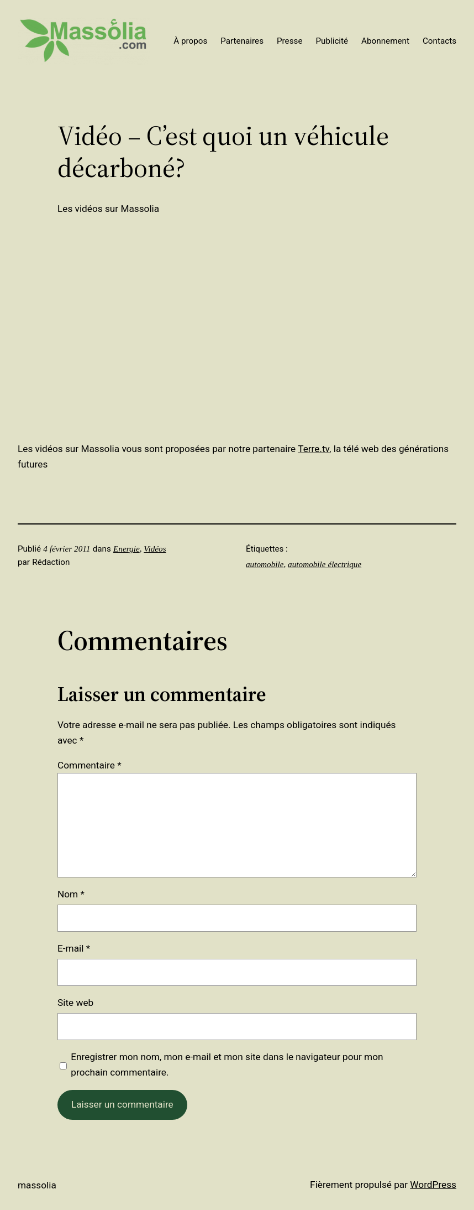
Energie (126, 548)
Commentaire (89, 765)
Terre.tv (313, 448)
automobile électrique (324, 564)
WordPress (433, 1184)
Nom (71, 894)
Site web (75, 1002)
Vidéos (155, 548)
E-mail (73, 948)
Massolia (37, 1185)
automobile (264, 564)
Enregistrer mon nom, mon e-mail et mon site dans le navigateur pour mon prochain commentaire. (227, 1064)
